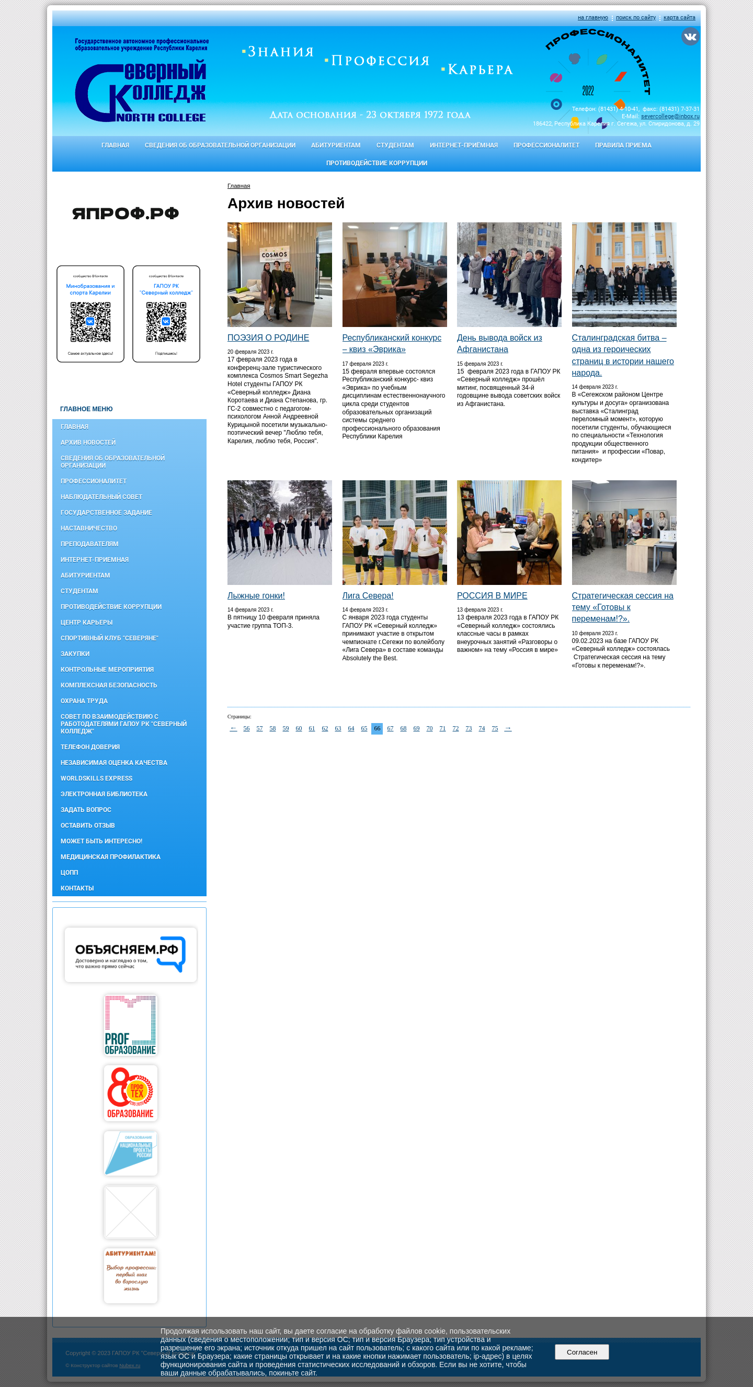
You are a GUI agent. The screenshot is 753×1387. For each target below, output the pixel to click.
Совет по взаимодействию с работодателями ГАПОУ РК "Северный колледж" (124, 724)
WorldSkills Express (96, 778)
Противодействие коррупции (376, 163)
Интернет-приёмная (464, 145)
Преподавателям (90, 544)
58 (273, 728)
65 (364, 728)
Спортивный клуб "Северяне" (109, 638)
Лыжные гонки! (256, 595)
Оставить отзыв (88, 825)
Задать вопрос (86, 810)
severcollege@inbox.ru (670, 116)
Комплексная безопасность (109, 685)
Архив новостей (88, 442)
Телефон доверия (90, 747)
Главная (115, 145)
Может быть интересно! (101, 841)
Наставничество (89, 528)
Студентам (395, 145)
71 (443, 728)
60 (299, 728)
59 (286, 728)
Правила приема (623, 145)
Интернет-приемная (95, 559)
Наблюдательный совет (101, 497)
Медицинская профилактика (111, 857)
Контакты (77, 888)
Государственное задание (106, 512)
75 (495, 728)
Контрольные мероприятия (107, 669)
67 (390, 728)
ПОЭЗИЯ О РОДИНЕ (268, 337)
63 (338, 728)
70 (430, 728)
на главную (593, 17)
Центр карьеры (86, 622)
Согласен (582, 1352)
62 (325, 728)
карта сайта (679, 17)
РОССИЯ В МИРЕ (492, 595)
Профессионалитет (546, 145)
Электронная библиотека (104, 794)
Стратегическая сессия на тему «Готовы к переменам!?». (623, 607)
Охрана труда (84, 701)
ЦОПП (69, 872)
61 (312, 728)
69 (417, 728)
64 (351, 728)
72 (456, 728)
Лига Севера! (368, 595)
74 (482, 728)
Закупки (75, 654)
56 (247, 728)
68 (404, 728)
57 (260, 728)
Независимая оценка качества (114, 762)
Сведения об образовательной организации (220, 145)
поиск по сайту (636, 17)
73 (469, 728)
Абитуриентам (336, 145)
